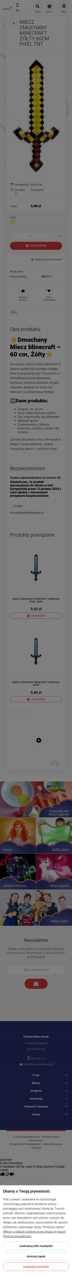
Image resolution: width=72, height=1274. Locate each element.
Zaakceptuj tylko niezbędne (36, 1245)
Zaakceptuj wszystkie (36, 1266)
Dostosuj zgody (36, 1256)
